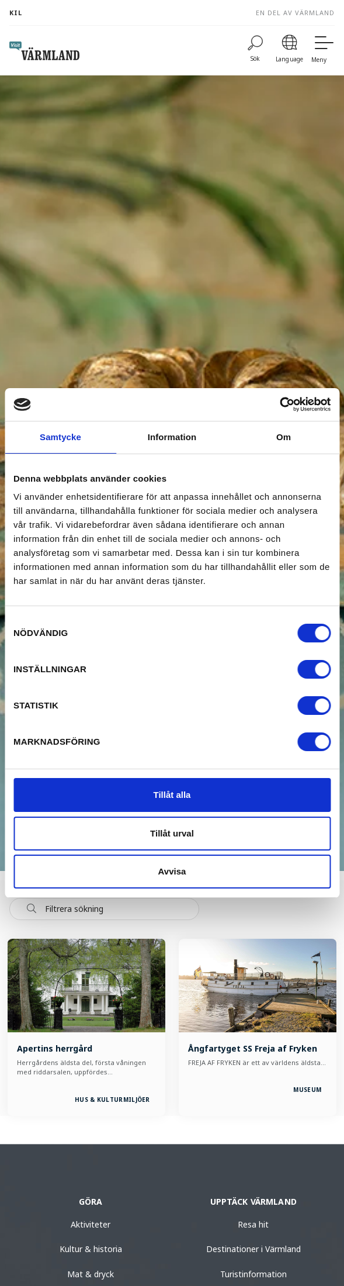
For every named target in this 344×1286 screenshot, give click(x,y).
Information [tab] (172, 437)
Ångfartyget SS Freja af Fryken (252, 1048)
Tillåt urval (172, 833)
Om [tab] (283, 437)
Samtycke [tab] (60, 437)
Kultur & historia (91, 1248)
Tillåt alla (172, 795)
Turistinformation (253, 1274)
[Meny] (323, 50)
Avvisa (172, 871)
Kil (15, 12)
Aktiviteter (90, 1224)
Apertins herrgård (54, 1048)
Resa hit (253, 1224)
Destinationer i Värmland (253, 1248)
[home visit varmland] (44, 51)
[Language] (289, 50)
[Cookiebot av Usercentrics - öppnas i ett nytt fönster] (279, 404)
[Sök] (255, 50)
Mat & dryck (90, 1274)
